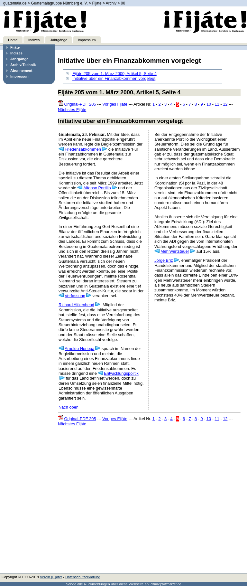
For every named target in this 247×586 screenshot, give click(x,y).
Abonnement (21, 70)
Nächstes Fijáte (72, 109)
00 (123, 3)
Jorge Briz (163, 260)
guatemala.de (15, 3)
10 (208, 104)
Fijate (96, 3)
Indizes (34, 40)
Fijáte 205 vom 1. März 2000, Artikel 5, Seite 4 (114, 73)
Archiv (111, 3)
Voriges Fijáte (114, 104)
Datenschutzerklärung (82, 577)
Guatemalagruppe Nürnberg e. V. (59, 3)
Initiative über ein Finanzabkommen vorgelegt (113, 78)
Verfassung (75, 295)
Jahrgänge (58, 40)
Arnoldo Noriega (79, 348)
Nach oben (68, 407)
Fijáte (15, 47)
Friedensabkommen (83, 149)
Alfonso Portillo (97, 187)
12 (225, 104)
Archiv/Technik (23, 65)
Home (13, 40)
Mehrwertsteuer (174, 251)
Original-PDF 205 (80, 104)
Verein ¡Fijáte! (51, 577)
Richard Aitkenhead (76, 304)
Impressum (87, 40)
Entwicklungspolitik (121, 373)
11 (217, 104)
